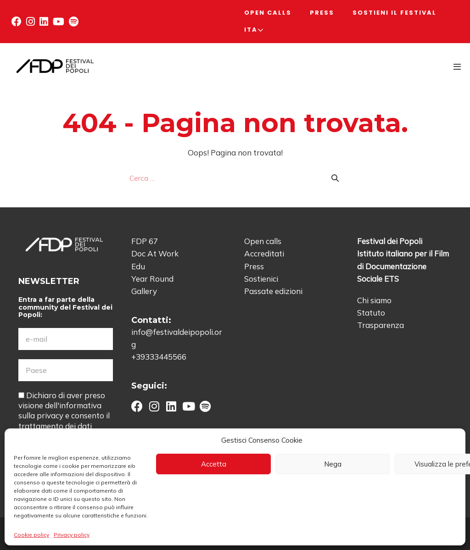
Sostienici (261, 278)
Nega (332, 464)
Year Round (152, 278)
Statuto (371, 312)
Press (322, 12)
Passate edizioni (273, 291)
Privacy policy (72, 534)
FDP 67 (144, 241)
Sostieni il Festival (394, 12)
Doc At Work (155, 253)
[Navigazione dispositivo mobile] (457, 66)
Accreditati (264, 253)
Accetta (213, 464)
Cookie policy (31, 534)
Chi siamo (374, 300)
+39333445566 (158, 356)
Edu (138, 266)
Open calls (267, 12)
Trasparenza (380, 325)
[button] (16, 21)
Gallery (144, 291)
